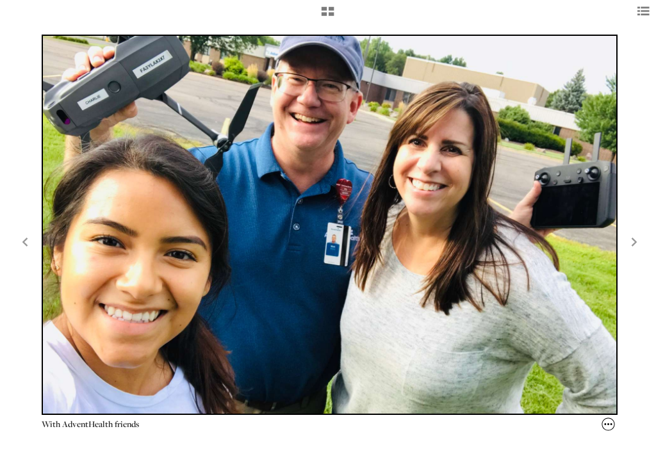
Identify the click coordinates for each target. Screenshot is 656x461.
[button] (328, 16)
